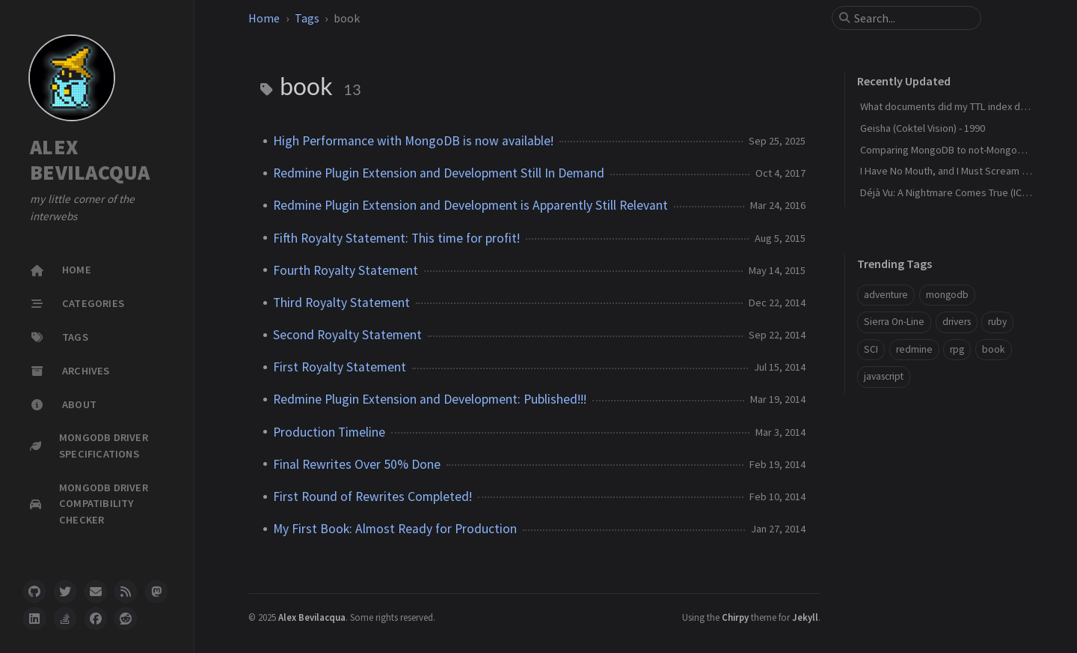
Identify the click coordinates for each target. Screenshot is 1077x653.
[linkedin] (34, 618)
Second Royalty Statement (347, 334)
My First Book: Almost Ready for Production (395, 528)
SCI (871, 349)
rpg (957, 349)
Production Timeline (329, 432)
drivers (956, 321)
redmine (914, 349)
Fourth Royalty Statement (345, 270)
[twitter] (65, 591)
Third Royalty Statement (341, 302)
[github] (34, 591)
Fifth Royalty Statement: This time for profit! (396, 238)
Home (264, 17)
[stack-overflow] (65, 618)
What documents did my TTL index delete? (954, 106)
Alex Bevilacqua (312, 617)
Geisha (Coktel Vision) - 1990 (922, 128)
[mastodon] (156, 591)
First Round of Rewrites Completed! (372, 496)
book (993, 349)
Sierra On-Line (894, 321)
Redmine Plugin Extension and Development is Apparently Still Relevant (470, 205)
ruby (997, 321)
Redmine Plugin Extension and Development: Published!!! (429, 399)
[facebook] (95, 618)
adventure (886, 294)
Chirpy (735, 617)
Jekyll (805, 617)
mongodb (947, 294)
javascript (883, 376)
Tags (307, 17)
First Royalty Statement (339, 367)
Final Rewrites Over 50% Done (357, 464)
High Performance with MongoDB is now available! (413, 141)
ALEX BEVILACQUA (90, 160)
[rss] (125, 591)
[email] (95, 591)
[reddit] (125, 618)
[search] (912, 18)
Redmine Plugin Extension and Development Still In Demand (438, 173)
